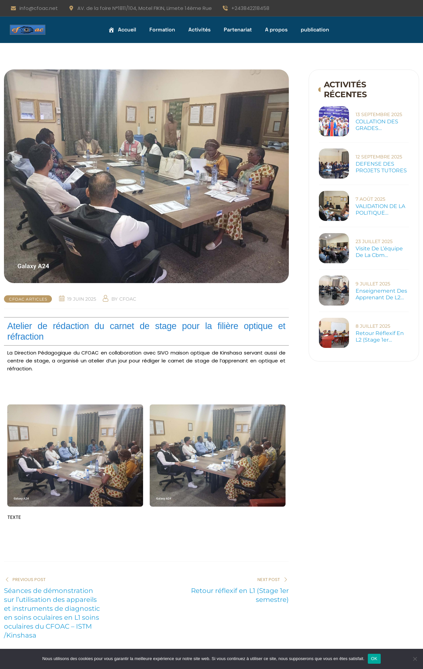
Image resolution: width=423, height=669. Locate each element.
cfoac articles (28, 299)
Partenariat (238, 29)
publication (315, 29)
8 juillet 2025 (373, 326)
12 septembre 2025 (379, 157)
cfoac (127, 299)
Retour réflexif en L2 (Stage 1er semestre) (380, 336)
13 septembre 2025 (379, 114)
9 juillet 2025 (373, 284)
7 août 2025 (370, 199)
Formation (162, 29)
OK (374, 658)
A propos (276, 29)
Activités (199, 29)
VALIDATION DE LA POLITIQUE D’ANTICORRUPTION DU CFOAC (382, 209)
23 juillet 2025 (374, 241)
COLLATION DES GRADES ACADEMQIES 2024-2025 (382, 125)
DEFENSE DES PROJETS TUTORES (381, 167)
